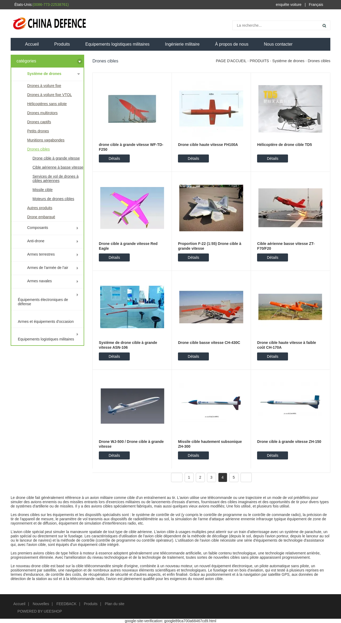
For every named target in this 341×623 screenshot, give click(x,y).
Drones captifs (39, 122)
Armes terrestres (41, 254)
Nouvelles (41, 604)
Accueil (32, 44)
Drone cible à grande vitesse (56, 158)
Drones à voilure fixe (44, 86)
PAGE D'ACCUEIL (231, 61)
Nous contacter (278, 44)
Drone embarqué (41, 217)
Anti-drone (35, 241)
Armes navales (39, 281)
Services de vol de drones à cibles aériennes (56, 178)
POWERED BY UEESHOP (40, 611)
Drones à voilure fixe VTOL (49, 95)
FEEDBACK (66, 604)
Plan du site (114, 604)
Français (316, 4)
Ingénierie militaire (182, 44)
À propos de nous (231, 44)
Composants (37, 227)
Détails (114, 158)
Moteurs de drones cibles (53, 199)
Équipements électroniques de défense (43, 301)
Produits (62, 44)
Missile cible (42, 190)
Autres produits (39, 208)
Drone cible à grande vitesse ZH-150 (289, 441)
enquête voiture (289, 4)
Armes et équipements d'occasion (46, 321)
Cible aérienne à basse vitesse (58, 167)
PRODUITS (259, 61)
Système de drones (44, 74)
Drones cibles (38, 149)
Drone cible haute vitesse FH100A (208, 144)
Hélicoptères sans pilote (47, 104)
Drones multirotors (42, 113)
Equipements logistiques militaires (117, 44)
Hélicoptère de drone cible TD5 (284, 144)
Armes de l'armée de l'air (47, 267)
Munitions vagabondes (45, 140)
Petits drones (38, 131)
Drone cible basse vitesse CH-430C (209, 342)
